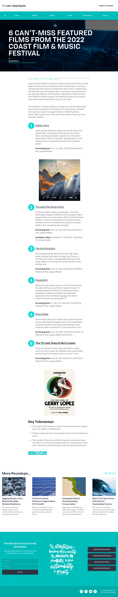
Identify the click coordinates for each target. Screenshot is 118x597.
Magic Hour (42, 125)
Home (30, 79)
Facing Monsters (45, 248)
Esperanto (41, 280)
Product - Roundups (46, 79)
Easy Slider (42, 314)
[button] (17, 15)
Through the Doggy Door (49, 207)
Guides (34, 15)
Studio (105, 15)
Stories (52, 15)
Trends (70, 15)
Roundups (36, 79)
